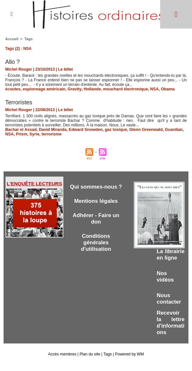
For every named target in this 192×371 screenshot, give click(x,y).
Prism (21, 134)
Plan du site (90, 360)
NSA (149, 89)
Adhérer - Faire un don (96, 218)
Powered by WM (129, 360)
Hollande (89, 89)
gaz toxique (111, 129)
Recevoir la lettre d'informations (171, 329)
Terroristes (18, 102)
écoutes (12, 89)
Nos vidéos (165, 283)
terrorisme (49, 134)
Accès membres (63, 360)
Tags (28, 39)
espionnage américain (42, 89)
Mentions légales (96, 201)
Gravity (71, 89)
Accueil (11, 39)
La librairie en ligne (167, 257)
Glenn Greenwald (141, 129)
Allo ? (12, 62)
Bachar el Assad (20, 129)
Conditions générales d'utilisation (96, 242)
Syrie (33, 134)
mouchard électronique (120, 89)
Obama (161, 89)
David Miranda (51, 129)
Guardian (167, 129)
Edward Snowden (82, 129)
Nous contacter (169, 305)
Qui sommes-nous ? (96, 187)
